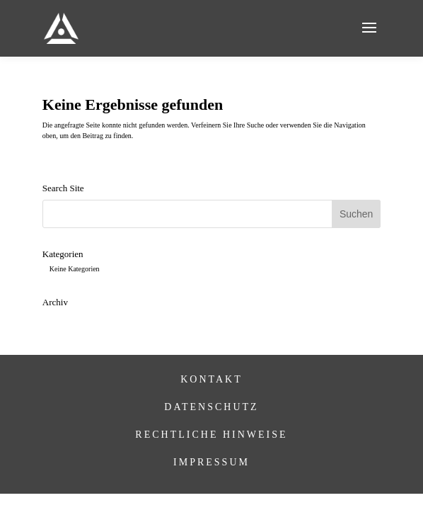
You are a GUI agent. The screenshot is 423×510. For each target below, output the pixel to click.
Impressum (211, 462)
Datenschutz (211, 407)
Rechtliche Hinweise (211, 434)
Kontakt (211, 379)
